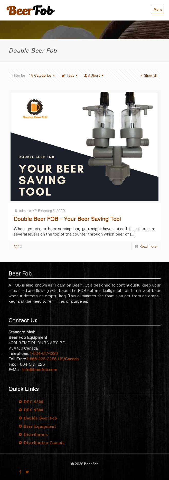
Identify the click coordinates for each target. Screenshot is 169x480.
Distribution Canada (44, 443)
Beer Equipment (40, 426)
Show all (148, 75)
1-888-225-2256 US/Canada (53, 358)
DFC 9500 (33, 402)
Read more (148, 246)
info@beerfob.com (39, 369)
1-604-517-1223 (44, 353)
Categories (42, 75)
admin (23, 211)
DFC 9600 (33, 410)
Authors (94, 75)
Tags (70, 75)
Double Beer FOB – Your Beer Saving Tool (67, 218)
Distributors (36, 434)
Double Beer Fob (40, 418)
